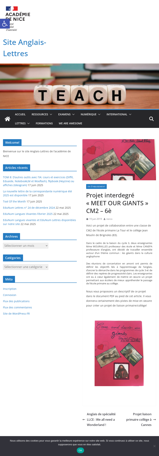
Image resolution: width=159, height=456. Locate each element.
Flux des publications (16, 301)
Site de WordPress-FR (16, 313)
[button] (5, 24)
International (117, 114)
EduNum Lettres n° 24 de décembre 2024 (29, 207)
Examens (64, 114)
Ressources (40, 114)
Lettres (20, 123)
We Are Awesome (70, 123)
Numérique (88, 114)
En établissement (96, 186)
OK (80, 450)
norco (109, 218)
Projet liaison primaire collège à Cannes (141, 419)
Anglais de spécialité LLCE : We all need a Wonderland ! (99, 419)
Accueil (20, 114)
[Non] (154, 446)
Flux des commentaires (17, 307)
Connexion (9, 295)
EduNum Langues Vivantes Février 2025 (28, 214)
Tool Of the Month (14, 201)
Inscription (9, 289)
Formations (44, 123)
